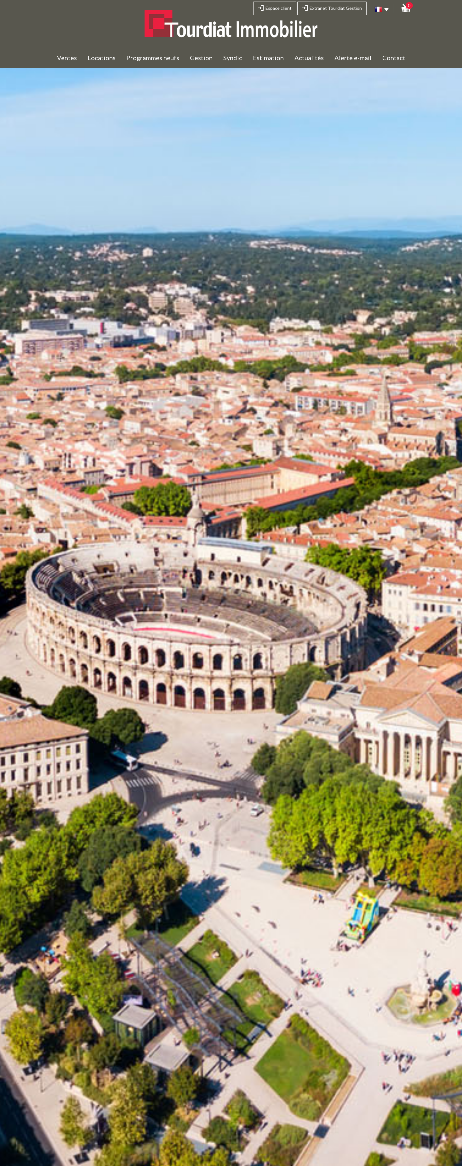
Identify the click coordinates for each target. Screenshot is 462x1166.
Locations (102, 57)
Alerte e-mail (353, 57)
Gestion (201, 57)
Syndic (232, 57)
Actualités (309, 57)
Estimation (268, 57)
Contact (393, 57)
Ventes (67, 57)
